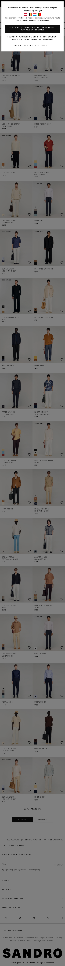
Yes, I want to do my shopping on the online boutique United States (32, 28)
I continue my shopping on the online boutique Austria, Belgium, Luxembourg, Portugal (32, 38)
